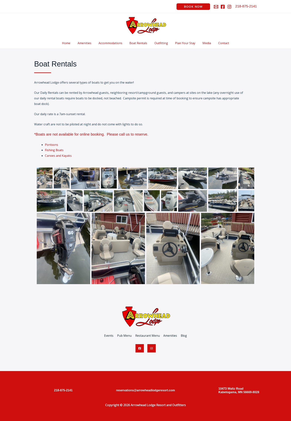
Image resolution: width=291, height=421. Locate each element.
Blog (182, 336)
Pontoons (52, 145)
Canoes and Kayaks (58, 156)
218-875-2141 (246, 6)
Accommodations (112, 43)
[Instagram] (229, 6)
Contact (219, 43)
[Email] (216, 6)
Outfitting (160, 43)
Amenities (87, 43)
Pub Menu (125, 336)
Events (110, 336)
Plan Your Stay (183, 43)
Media (204, 43)
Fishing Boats (54, 150)
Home (70, 43)
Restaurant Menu (147, 336)
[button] (193, 6)
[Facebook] (222, 6)
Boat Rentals (139, 43)
